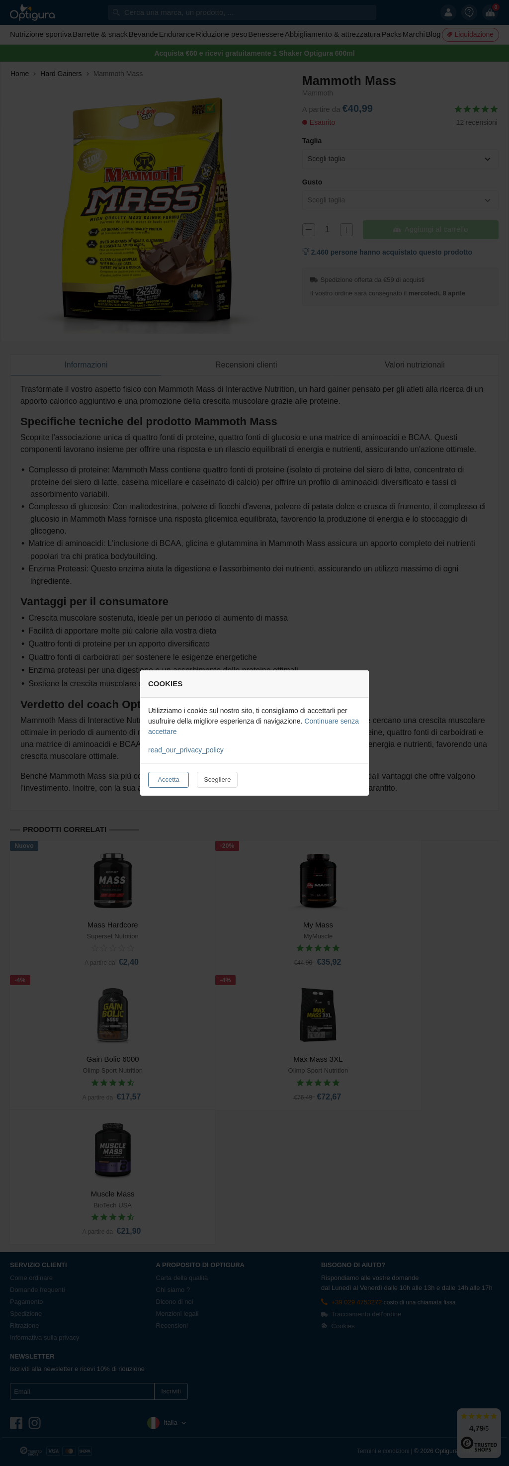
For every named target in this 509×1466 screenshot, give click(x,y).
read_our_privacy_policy (186, 750)
